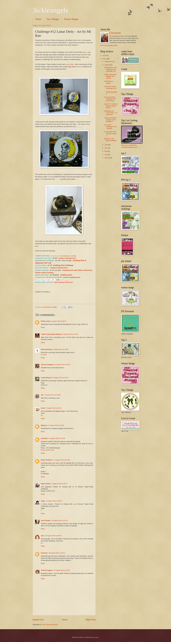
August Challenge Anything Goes (63, 282)
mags (43, 501)
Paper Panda (45, 484)
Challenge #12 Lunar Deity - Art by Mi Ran (110, 113)
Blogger (96, 637)
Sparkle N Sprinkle (41, 270)
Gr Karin (44, 354)
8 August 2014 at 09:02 (60, 349)
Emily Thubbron (46, 460)
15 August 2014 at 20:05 (53, 536)
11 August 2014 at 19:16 (59, 484)
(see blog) (73, 256)
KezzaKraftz (116, 33)
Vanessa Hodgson (47, 364)
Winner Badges (71, 19)
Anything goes (64, 280)
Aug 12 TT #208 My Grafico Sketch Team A (111, 106)
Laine (43, 408)
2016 (105, 55)
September (108, 61)
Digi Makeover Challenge (44, 260)
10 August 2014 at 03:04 (56, 438)
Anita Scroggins (47, 570)
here (79, 67)
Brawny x (44, 425)
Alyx (42, 536)
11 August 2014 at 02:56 (61, 460)
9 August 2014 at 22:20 (56, 425)
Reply (43, 327)
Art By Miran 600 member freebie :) (110, 133)
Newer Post (38, 620)
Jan (42, 395)
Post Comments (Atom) (50, 624)
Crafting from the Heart (43, 258)
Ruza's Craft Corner (47, 450)
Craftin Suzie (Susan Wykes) (51, 334)
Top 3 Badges (52, 19)
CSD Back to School (108, 82)
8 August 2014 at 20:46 (52, 395)
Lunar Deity (70, 64)
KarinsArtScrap (46, 349)
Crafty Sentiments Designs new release (110, 76)
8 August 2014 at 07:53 (70, 334)
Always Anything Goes (59, 268)
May (106, 151)
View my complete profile (108, 45)
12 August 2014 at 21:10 (59, 520)
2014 (105, 59)
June (106, 148)
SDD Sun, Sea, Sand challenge (110, 139)
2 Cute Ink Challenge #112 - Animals (110, 126)
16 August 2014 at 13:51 (56, 553)
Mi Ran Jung (45, 321)
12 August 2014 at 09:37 (54, 501)
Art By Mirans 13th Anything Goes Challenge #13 (110, 69)
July (106, 145)
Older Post (91, 620)
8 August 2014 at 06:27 (58, 321)
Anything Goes (66, 256)
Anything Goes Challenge (63, 265)
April (106, 154)
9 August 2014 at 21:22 (53, 408)
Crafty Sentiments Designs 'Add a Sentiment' (110, 119)
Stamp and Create (42, 275)
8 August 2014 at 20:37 (62, 364)
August (107, 65)
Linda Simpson (46, 377)
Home (38, 19)
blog (84, 52)
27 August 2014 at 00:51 (61, 570)
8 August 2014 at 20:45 (60, 377)
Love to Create (41, 265)
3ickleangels (50, 10)
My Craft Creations (42, 268)
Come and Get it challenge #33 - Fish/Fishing (110, 99)
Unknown (44, 438)
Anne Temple (45, 520)
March (106, 158)
